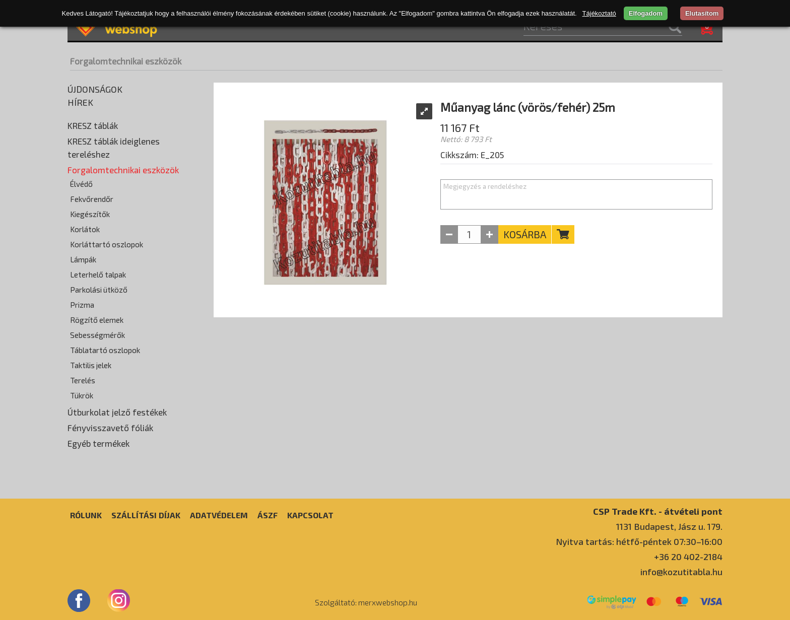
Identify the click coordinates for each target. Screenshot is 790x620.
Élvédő (81, 183)
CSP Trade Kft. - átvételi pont (657, 511)
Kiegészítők (90, 214)
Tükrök (81, 395)
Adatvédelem (219, 515)
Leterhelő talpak (98, 274)
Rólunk (86, 515)
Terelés (82, 380)
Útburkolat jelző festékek (117, 412)
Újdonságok (95, 89)
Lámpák (83, 259)
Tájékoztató (599, 13)
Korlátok (85, 229)
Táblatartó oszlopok (105, 350)
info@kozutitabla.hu (681, 571)
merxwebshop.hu (387, 602)
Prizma (82, 304)
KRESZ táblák (93, 125)
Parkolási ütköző (98, 289)
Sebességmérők (97, 334)
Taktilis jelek (90, 365)
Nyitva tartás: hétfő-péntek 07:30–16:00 (639, 541)
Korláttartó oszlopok (106, 244)
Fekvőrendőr (91, 198)
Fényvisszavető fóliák (110, 428)
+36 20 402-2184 (688, 556)
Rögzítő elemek (96, 319)
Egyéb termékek (98, 443)
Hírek (80, 102)
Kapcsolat (310, 515)
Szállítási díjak (145, 515)
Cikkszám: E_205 (472, 155)
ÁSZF (267, 515)
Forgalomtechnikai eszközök (125, 61)
